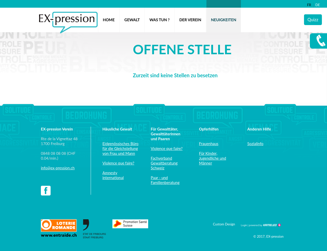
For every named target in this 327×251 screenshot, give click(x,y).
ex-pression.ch (68, 22)
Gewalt (132, 19)
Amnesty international (113, 175)
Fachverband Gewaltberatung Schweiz (164, 163)
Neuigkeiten (223, 19)
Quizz (313, 19)
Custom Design (224, 224)
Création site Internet (264, 225)
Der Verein (190, 19)
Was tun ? (159, 19)
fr (309, 5)
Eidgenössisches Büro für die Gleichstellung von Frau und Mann (120, 148)
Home (109, 19)
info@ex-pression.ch (58, 168)
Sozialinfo (255, 143)
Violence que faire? (118, 163)
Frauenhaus (208, 143)
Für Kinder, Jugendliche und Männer (212, 158)
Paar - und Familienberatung (165, 180)
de (318, 5)
